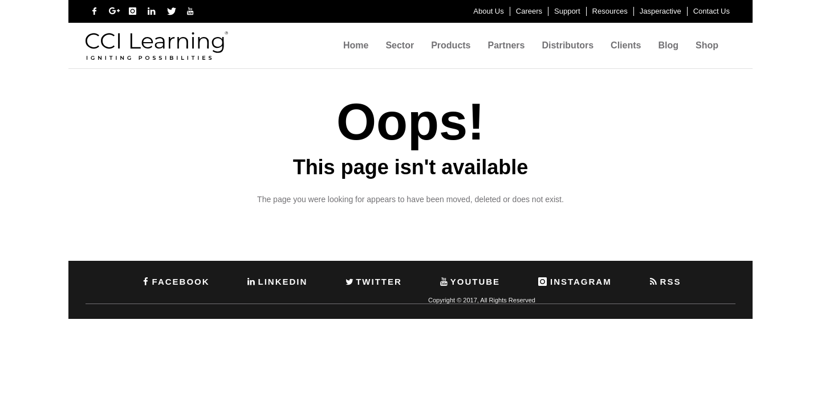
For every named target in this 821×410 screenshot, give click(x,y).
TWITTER (373, 281)
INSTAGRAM (574, 281)
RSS (664, 281)
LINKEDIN (276, 281)
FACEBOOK (175, 281)
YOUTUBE (469, 281)
